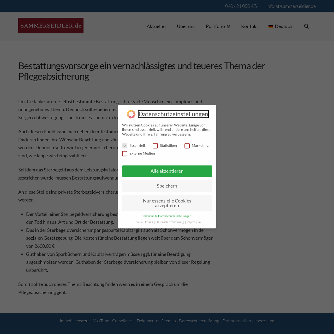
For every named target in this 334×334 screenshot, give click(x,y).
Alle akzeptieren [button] (167, 168)
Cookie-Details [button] (143, 219)
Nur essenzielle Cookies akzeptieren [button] (167, 200)
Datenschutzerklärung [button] (170, 219)
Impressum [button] (194, 219)
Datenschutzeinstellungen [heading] (173, 110)
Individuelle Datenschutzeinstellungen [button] (167, 213)
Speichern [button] (167, 183)
